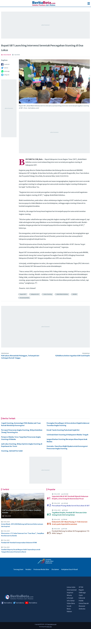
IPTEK (81, 587)
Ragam (81, 590)
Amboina (82, 609)
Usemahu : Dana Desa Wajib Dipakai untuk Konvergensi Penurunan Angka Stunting (67, 447)
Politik (81, 601)
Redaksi (28, 569)
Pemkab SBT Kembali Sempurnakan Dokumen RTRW (19, 542)
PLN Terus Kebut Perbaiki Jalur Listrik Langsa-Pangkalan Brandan (21, 511)
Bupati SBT (23, 294)
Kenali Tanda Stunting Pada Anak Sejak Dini (63, 430)
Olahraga (82, 593)
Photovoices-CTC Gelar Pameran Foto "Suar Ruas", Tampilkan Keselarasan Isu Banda (22, 535)
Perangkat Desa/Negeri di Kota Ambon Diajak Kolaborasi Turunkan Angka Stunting (68, 424)
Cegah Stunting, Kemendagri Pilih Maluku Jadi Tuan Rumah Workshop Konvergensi (21, 424)
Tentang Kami (18, 569)
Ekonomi (82, 606)
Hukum (69, 611)
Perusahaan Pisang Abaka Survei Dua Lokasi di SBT (71, 506)
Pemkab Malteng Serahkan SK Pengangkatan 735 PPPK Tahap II (70, 532)
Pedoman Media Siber (41, 569)
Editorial (82, 598)
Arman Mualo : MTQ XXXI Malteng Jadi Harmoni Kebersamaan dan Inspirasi (22, 525)
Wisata (69, 595)
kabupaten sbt (35, 294)
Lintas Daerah (84, 603)
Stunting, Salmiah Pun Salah (12, 451)
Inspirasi (70, 593)
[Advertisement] (45, 25)
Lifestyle (70, 598)
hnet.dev (49, 626)
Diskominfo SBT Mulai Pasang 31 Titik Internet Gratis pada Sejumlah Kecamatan (69, 523)
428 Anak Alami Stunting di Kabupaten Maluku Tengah (67, 435)
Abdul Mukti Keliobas (62, 294)
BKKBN (75, 294)
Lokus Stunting (47, 294)
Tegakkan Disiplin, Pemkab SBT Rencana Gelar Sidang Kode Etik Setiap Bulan (69, 514)
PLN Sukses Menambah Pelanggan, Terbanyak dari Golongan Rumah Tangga (20, 357)
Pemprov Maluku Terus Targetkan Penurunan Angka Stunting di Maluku (21, 438)
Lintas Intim (71, 587)
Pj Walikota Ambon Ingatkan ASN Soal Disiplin (72, 356)
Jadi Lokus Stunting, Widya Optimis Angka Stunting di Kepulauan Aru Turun (21, 445)
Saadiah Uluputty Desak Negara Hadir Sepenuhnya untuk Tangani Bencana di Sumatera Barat (20, 551)
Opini (81, 595)
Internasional (71, 590)
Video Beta (71, 603)
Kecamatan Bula (24, 297)
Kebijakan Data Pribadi (69, 569)
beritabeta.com (52, 624)
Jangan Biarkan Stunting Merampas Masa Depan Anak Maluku (67, 440)
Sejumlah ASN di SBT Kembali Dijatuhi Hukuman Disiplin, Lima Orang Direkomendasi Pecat (70, 497)
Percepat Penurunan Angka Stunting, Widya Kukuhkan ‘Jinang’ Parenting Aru (21, 431)
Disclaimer (55, 569)
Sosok (69, 606)
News (69, 609)
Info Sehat (71, 601)
